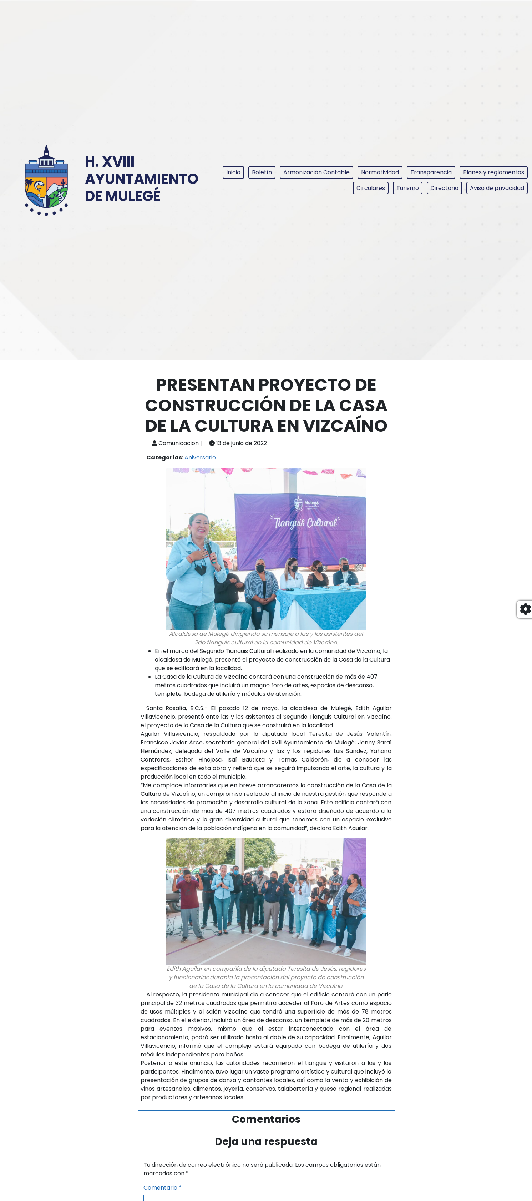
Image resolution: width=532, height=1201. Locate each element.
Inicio (233, 172)
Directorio (444, 188)
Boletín (262, 172)
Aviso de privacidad (497, 188)
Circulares (370, 188)
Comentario (162, 1188)
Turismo (407, 188)
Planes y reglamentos (493, 172)
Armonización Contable (316, 172)
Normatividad (380, 172)
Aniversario (200, 457)
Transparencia (431, 172)
